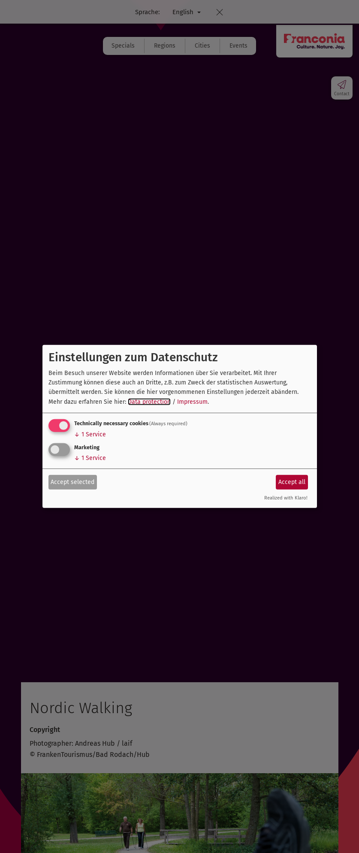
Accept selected (72, 481)
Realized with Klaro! (286, 498)
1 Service (90, 434)
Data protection (149, 401)
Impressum (192, 401)
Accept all (291, 481)
